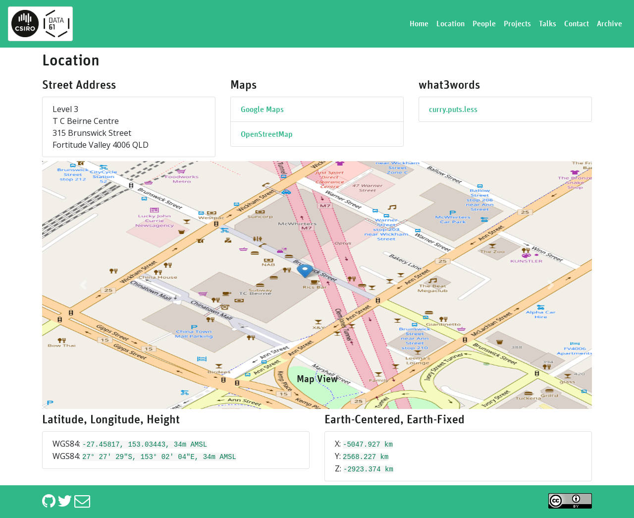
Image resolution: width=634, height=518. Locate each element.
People (484, 24)
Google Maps (262, 110)
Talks (547, 24)
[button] (83, 285)
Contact (576, 24)
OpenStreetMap (267, 134)
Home (419, 24)
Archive (609, 24)
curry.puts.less (453, 110)
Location (450, 24)
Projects (517, 24)
